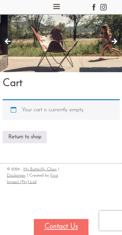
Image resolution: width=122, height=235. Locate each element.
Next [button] (114, 42)
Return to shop (24, 137)
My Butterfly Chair (40, 169)
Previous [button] (8, 42)
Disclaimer (16, 175)
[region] (61, 43)
